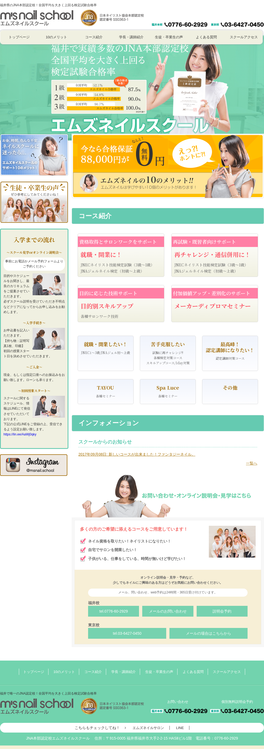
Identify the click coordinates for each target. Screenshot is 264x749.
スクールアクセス (244, 37)
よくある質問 (206, 37)
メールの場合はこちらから (208, 633)
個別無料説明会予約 (237, 13)
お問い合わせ (177, 13)
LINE (180, 728)
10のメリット (56, 37)
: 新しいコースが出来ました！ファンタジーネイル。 (136, 454)
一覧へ (251, 463)
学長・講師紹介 (131, 37)
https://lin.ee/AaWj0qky (20, 434)
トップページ (19, 37)
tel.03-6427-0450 (127, 633)
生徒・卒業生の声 (169, 37)
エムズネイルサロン (148, 728)
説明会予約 (222, 611)
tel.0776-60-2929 (113, 611)
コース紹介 (94, 37)
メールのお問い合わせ (168, 611)
